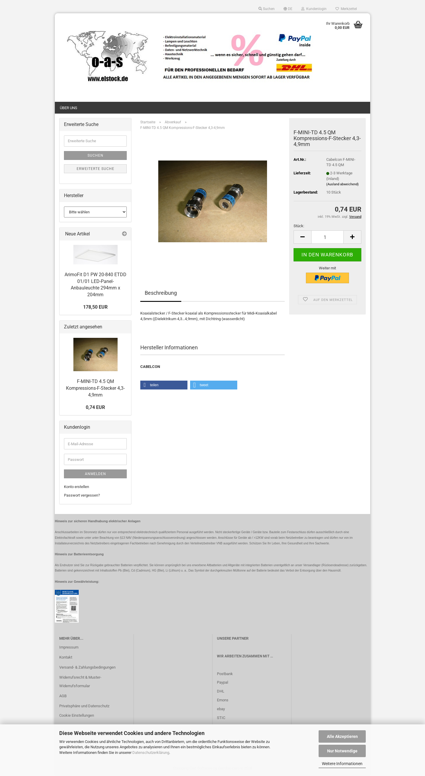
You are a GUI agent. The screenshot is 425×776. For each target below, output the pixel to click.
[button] (288, 8)
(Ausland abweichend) (342, 184)
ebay (221, 709)
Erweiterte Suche (95, 169)
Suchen (95, 155)
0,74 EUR (95, 407)
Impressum (68, 647)
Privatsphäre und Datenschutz (84, 706)
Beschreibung (161, 293)
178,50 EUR (95, 307)
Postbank (225, 674)
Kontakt (65, 657)
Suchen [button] (266, 9)
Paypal (222, 682)
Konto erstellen (76, 486)
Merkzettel (346, 9)
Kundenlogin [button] (314, 9)
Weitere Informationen (342, 763)
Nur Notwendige (342, 751)
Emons (222, 700)
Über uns (68, 108)
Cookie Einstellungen (76, 715)
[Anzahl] (327, 237)
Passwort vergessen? (82, 495)
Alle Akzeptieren (342, 736)
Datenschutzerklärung (150, 752)
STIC (221, 718)
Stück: (299, 226)
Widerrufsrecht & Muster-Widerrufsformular (80, 681)
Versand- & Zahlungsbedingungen (87, 667)
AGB (63, 696)
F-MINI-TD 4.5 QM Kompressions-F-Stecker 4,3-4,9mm (95, 388)
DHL (220, 691)
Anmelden (95, 474)
